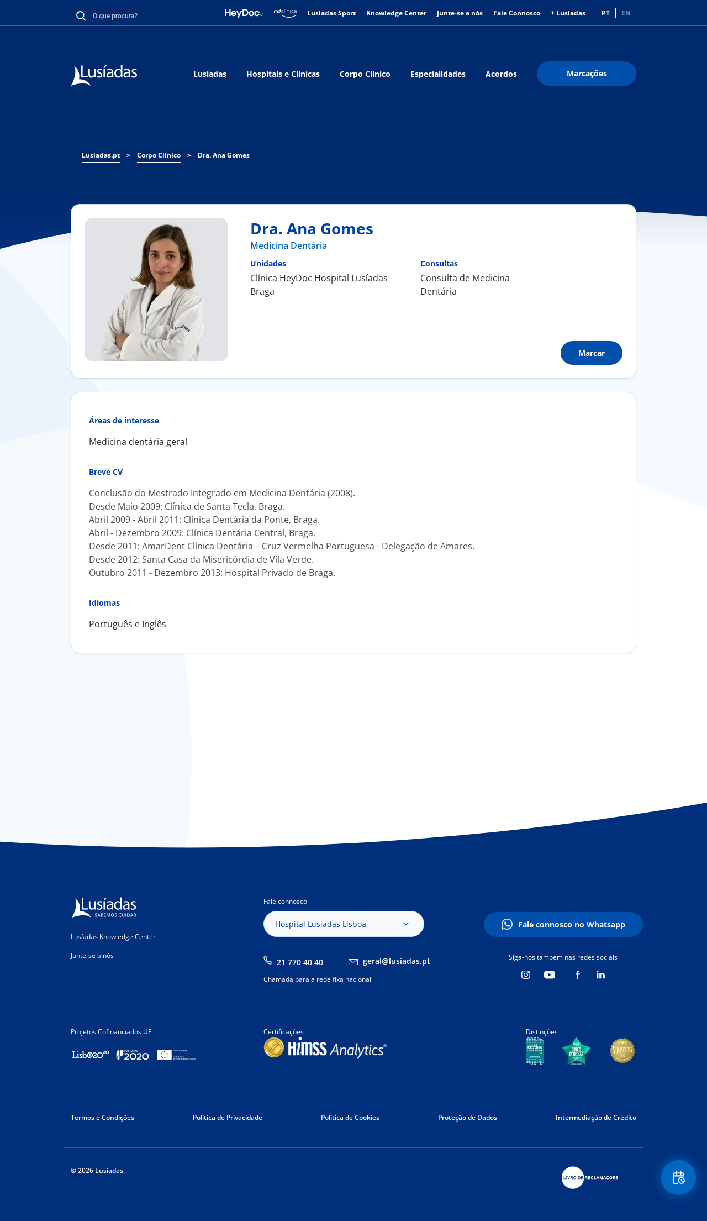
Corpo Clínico (365, 74)
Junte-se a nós (460, 13)
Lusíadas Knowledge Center (113, 936)
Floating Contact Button (676, 1179)
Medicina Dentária (288, 245)
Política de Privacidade (227, 1117)
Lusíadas (209, 74)
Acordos (501, 74)
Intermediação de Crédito (596, 1117)
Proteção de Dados (467, 1117)
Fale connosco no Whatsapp (571, 924)
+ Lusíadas (568, 13)
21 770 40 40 (300, 962)
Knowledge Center (396, 13)
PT (606, 13)
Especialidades (438, 74)
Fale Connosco (516, 13)
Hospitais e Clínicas (283, 74)
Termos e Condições (102, 1117)
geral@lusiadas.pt (396, 961)
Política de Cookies (350, 1117)
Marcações (587, 73)
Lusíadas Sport (331, 13)
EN (626, 13)
